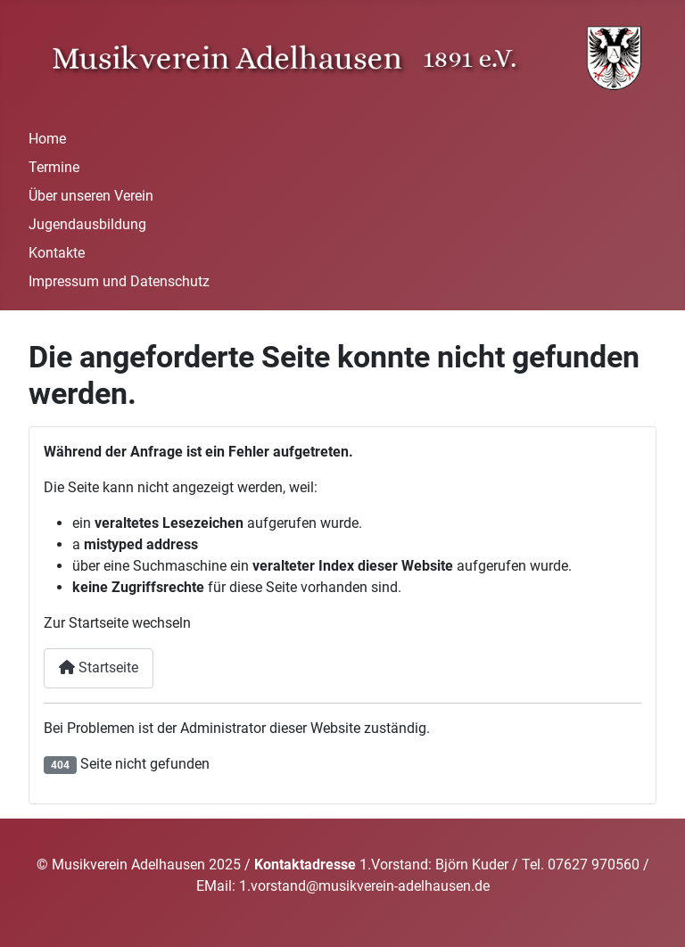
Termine (54, 167)
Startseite (98, 667)
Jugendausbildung (87, 224)
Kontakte (57, 252)
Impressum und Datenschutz (119, 281)
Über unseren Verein (91, 195)
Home (47, 138)
